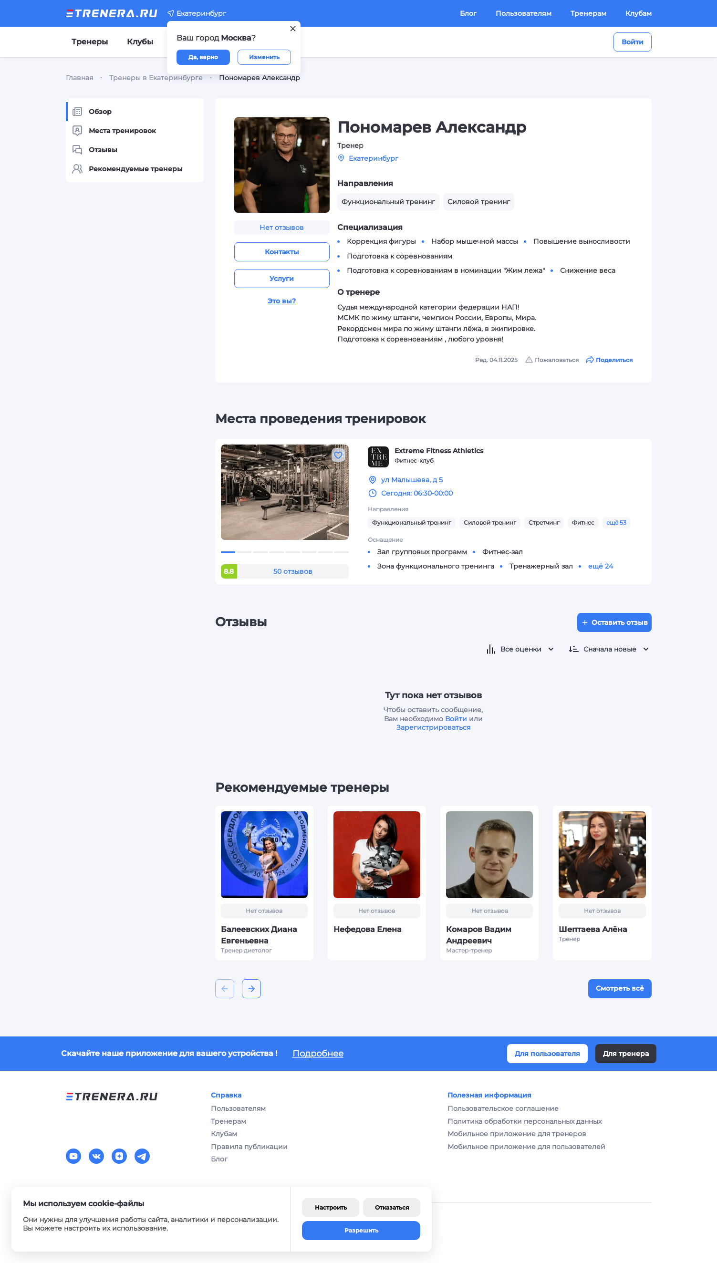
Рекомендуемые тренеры (127, 169)
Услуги (282, 278)
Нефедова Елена (367, 929)
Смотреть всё (620, 988)
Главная (79, 77)
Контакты (282, 252)
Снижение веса (587, 270)
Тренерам (588, 13)
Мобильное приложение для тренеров (516, 1133)
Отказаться (392, 1207)
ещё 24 (600, 566)
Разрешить (361, 1230)
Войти (633, 42)
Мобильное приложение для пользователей (526, 1146)
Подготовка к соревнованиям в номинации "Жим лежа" (446, 270)
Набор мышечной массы (474, 241)
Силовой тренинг (490, 522)
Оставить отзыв (614, 622)
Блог (468, 13)
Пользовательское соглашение (503, 1108)
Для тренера (626, 1053)
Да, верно (203, 57)
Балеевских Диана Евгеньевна (259, 935)
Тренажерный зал (541, 566)
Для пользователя (547, 1053)
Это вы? (282, 301)
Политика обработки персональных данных (524, 1121)
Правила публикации (249, 1146)
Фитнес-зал (502, 552)
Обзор (92, 111)
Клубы (140, 41)
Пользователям (523, 13)
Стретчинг (544, 522)
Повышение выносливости (581, 241)
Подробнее (317, 1053)
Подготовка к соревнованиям (399, 256)
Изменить (264, 57)
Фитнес (583, 522)
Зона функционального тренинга (435, 566)
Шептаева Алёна (593, 929)
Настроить (331, 1207)
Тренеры (90, 41)
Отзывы (94, 149)
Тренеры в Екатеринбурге (156, 77)
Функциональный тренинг (411, 522)
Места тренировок (114, 130)
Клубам (638, 13)
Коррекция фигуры (381, 241)
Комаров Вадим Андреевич (478, 935)
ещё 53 (616, 522)
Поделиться (609, 359)
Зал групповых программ (422, 552)
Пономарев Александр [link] (259, 77)
